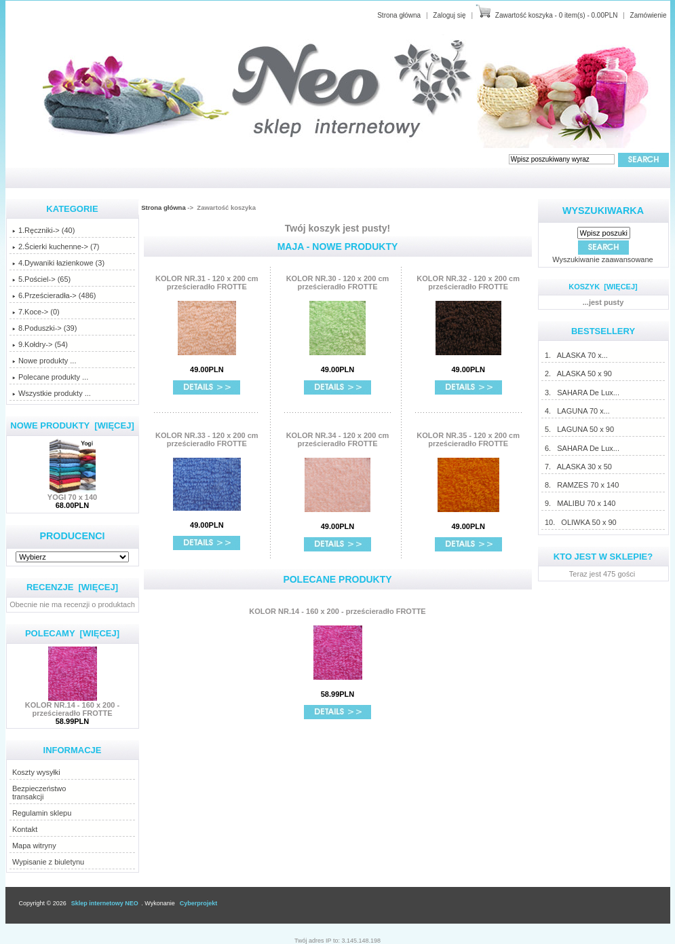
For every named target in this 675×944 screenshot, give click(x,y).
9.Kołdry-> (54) (40, 344)
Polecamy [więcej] (72, 633)
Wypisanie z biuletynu (48, 862)
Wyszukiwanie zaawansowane (602, 259)
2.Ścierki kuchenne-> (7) (56, 246)
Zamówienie (648, 15)
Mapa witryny (34, 845)
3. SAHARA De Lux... (581, 392)
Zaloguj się (449, 15)
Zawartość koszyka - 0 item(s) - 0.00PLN (556, 15)
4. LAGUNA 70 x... (577, 411)
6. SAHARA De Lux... (581, 448)
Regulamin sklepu (41, 813)
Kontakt (24, 829)
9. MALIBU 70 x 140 (580, 503)
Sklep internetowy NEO (104, 903)
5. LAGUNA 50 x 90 (579, 429)
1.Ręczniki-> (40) (43, 230)
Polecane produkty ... (50, 377)
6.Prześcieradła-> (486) (54, 295)
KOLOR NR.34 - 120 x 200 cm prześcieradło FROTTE (337, 439)
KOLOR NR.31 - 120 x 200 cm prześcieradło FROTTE (206, 282)
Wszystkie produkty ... (51, 393)
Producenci (71, 535)
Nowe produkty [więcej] (72, 425)
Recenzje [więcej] (72, 587)
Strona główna (399, 15)
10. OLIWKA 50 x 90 (580, 522)
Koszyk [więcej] (602, 287)
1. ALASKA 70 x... (576, 355)
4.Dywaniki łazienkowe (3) (58, 263)
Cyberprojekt (199, 903)
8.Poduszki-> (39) (44, 328)
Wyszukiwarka (603, 210)
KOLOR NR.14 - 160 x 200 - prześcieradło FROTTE (72, 705)
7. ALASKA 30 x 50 (578, 466)
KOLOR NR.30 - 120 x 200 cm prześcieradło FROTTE (337, 282)
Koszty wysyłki (36, 772)
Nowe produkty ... (44, 361)
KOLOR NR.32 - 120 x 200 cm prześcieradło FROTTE (468, 282)
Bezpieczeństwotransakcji (39, 792)
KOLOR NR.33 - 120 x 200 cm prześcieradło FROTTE (206, 439)
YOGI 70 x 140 (72, 493)
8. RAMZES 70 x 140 (581, 485)
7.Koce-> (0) (36, 312)
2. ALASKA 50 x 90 (578, 373)
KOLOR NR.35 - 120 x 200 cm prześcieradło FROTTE (468, 439)
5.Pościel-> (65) (41, 279)
